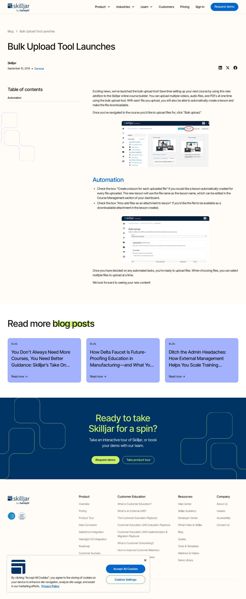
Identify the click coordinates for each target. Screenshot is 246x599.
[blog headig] (44, 98)
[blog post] (37, 31)
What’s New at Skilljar (190, 525)
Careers (221, 511)
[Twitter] (228, 68)
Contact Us (223, 525)
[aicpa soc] (11, 516)
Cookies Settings (126, 579)
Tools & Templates (188, 546)
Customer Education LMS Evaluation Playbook (144, 525)
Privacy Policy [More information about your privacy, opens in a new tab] (50, 586)
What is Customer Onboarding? (136, 543)
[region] (78, 573)
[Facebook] (235, 68)
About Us (222, 504)
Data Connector (88, 525)
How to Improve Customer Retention (138, 550)
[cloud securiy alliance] (22, 516)
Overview (84, 504)
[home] (19, 7)
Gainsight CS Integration (93, 539)
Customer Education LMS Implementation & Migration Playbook (142, 534)
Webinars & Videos (188, 553)
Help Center (184, 504)
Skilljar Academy (187, 511)
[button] (102, 6)
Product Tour (86, 518)
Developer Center (188, 518)
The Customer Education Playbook (137, 518)
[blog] (11, 31)
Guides (182, 539)
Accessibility (223, 518)
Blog (180, 532)
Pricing (184, 7)
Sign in (200, 7)
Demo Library (185, 560)
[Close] (145, 560)
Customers (166, 7)
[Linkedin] (220, 68)
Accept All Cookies (125, 569)
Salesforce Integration (91, 532)
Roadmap (84, 546)
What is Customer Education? (135, 504)
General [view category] (39, 68)
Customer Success (89, 553)
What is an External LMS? (132, 511)
